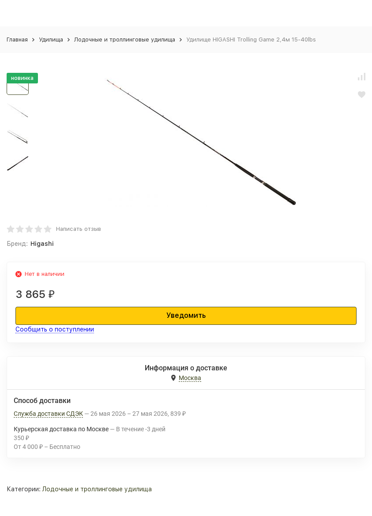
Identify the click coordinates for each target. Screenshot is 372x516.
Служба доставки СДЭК (48, 413)
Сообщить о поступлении (54, 329)
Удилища (51, 39)
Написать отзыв (78, 229)
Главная (17, 39)
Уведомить (186, 315)
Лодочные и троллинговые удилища (124, 39)
